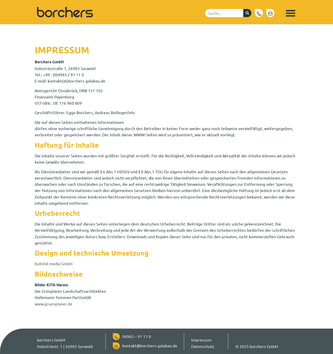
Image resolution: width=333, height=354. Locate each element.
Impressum (201, 339)
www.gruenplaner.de (53, 303)
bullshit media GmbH (53, 263)
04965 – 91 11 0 (136, 336)
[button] (290, 13)
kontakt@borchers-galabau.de (149, 345)
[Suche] (247, 13)
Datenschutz (202, 346)
